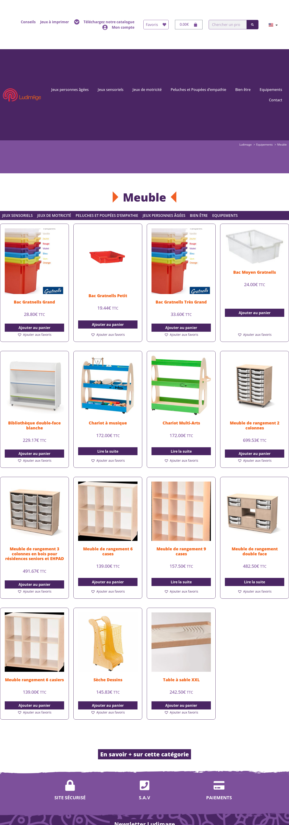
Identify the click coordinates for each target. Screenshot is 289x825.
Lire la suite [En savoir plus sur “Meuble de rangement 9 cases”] (181, 581)
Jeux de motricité (147, 89)
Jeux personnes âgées (70, 89)
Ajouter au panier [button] (34, 327)
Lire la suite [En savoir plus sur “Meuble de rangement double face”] (254, 581)
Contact (275, 99)
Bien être (243, 89)
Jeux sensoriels (111, 89)
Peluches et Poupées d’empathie (198, 89)
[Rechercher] (252, 24)
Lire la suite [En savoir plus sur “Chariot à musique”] (107, 451)
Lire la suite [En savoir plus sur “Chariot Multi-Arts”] (181, 451)
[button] (34, 334)
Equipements (271, 89)
